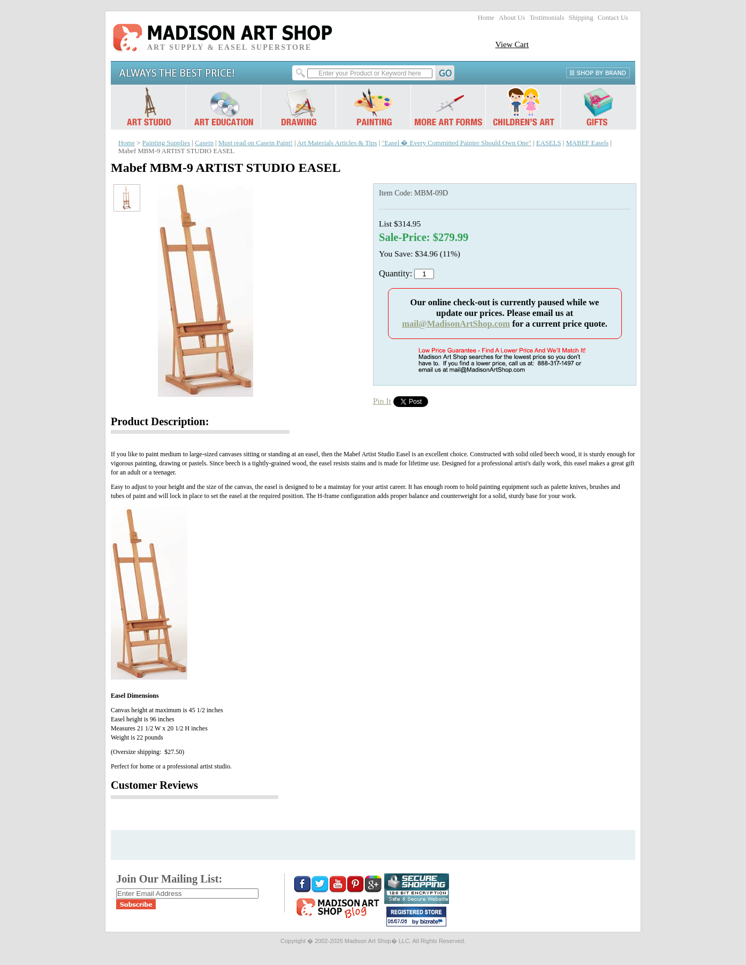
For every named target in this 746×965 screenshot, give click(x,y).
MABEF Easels (587, 143)
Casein (204, 143)
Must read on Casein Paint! (255, 143)
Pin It (382, 400)
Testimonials (546, 17)
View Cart (512, 44)
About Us (512, 17)
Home (486, 17)
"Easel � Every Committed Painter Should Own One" (456, 143)
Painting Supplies (166, 143)
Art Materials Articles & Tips (337, 143)
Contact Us (613, 17)
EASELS (548, 143)
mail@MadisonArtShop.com (456, 324)
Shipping (581, 17)
